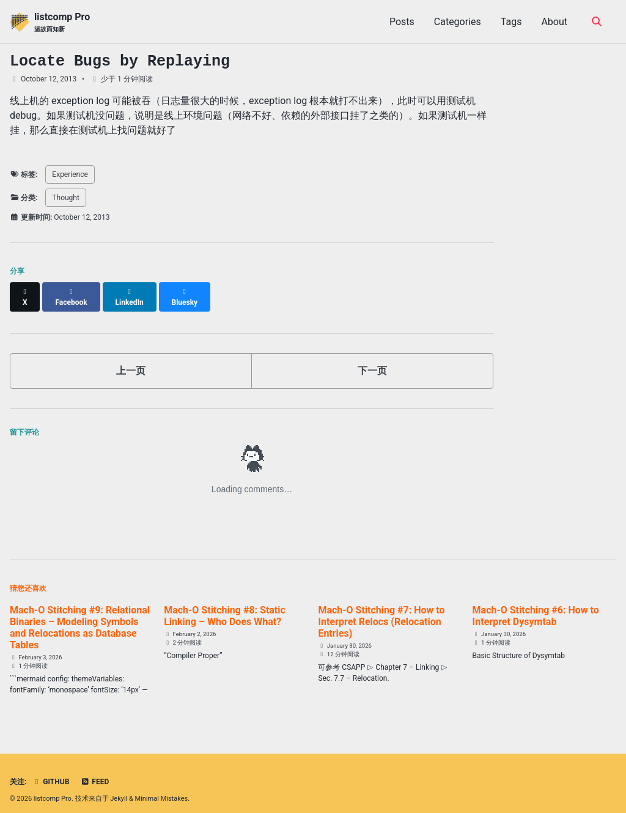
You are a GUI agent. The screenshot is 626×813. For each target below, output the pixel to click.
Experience (70, 174)
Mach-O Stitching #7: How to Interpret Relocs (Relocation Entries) (381, 610)
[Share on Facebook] (71, 291)
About (554, 22)
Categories (457, 22)
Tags (511, 22)
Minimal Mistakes (161, 788)
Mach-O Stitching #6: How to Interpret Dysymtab (536, 604)
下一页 (372, 359)
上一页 (130, 359)
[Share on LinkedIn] (129, 291)
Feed (95, 771)
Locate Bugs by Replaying (120, 61)
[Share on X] (25, 291)
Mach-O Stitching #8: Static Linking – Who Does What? (224, 604)
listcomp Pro (62, 22)
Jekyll (118, 788)
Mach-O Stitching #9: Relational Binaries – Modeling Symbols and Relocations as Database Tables (80, 616)
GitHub (50, 771)
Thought (65, 197)
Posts (401, 22)
